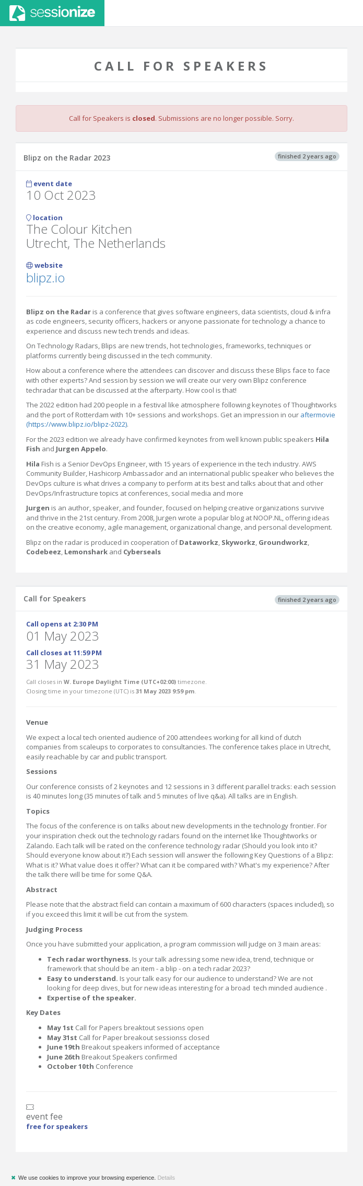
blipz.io (45, 277)
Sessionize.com (52, 13)
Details (166, 1177)
